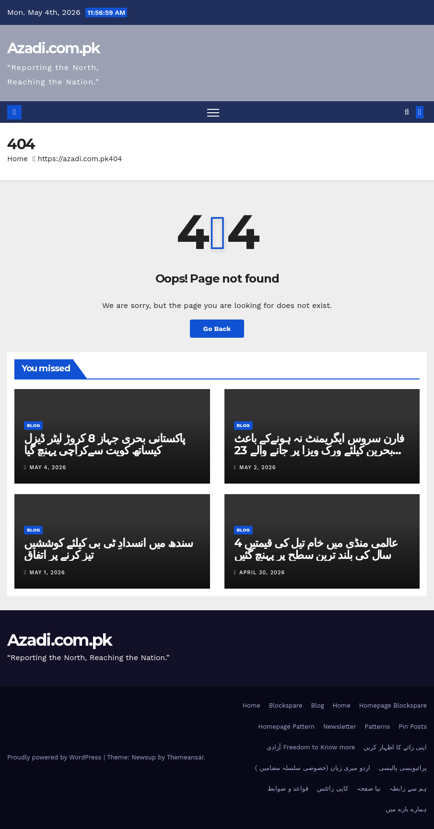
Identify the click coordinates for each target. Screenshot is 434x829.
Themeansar (185, 757)
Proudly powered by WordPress (55, 757)
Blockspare (286, 705)
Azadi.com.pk (53, 48)
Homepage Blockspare (393, 705)
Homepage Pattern (286, 726)
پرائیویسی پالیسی (403, 767)
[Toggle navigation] (213, 112)
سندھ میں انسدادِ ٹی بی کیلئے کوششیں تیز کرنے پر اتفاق (108, 549)
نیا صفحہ (369, 788)
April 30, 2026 (262, 572)
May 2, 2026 (257, 467)
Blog (33, 425)
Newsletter (339, 726)
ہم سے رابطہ (408, 788)
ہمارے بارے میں (406, 809)
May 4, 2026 (48, 467)
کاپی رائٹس (332, 788)
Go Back (217, 328)
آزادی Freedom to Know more (311, 747)
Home (17, 158)
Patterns (377, 726)
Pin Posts (413, 726)
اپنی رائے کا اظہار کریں (395, 747)
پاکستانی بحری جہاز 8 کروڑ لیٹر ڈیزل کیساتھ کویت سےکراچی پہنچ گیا (104, 444)
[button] (407, 112)
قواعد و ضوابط (288, 788)
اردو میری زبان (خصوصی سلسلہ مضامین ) (312, 767)
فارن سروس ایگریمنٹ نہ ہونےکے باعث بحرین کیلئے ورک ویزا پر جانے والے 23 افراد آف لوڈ (319, 450)
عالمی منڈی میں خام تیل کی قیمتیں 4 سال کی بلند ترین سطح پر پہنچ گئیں (316, 549)
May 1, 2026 (47, 572)
